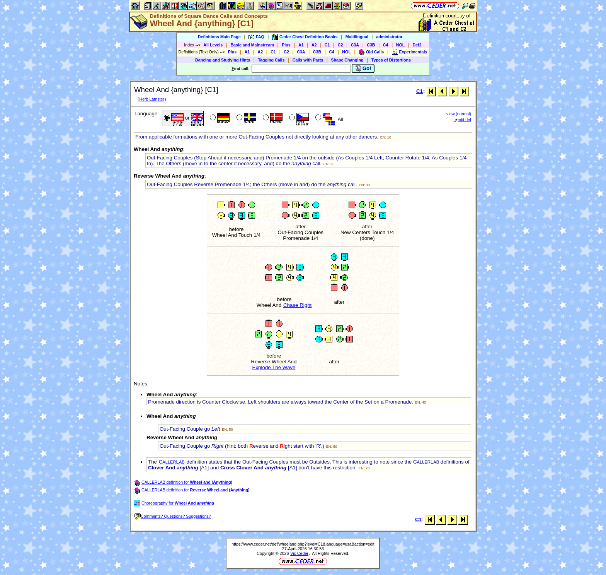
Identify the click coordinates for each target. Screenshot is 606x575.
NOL (400, 45)
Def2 (417, 45)
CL (172, 462)
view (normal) (458, 113)
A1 (301, 45)
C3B (371, 45)
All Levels (213, 45)
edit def (462, 119)
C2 (340, 45)
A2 (314, 45)
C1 (327, 45)
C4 (385, 45)
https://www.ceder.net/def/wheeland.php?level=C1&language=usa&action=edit (303, 544)
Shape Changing (347, 60)
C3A (355, 45)
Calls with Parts (308, 60)
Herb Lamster (151, 99)
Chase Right (297, 305)
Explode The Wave (274, 367)
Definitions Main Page (219, 36)
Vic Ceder (299, 553)
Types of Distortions (391, 60)
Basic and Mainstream (252, 45)
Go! (363, 68)
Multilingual (357, 36)
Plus (286, 45)
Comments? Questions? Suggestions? (172, 516)
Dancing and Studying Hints (222, 60)
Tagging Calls (271, 60)
